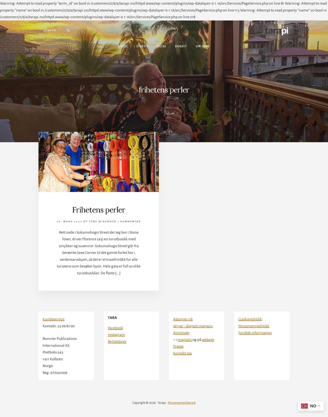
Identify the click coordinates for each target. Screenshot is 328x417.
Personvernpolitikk (253, 326)
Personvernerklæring (182, 402)
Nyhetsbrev (117, 341)
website (208, 340)
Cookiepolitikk (250, 319)
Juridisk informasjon (255, 333)
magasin (185, 340)
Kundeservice (53, 319)
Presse (178, 346)
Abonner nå (183, 319)
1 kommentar (129, 221)
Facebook (115, 328)
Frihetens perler (98, 210)
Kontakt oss (182, 353)
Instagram (116, 335)
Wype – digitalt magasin (193, 326)
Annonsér (181, 333)
